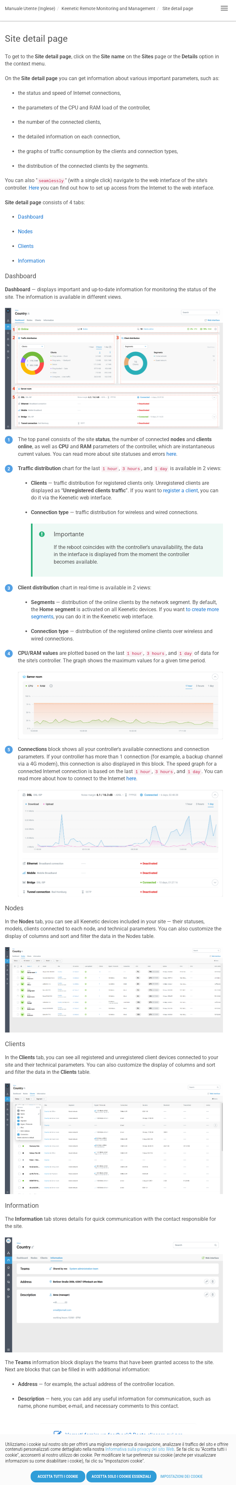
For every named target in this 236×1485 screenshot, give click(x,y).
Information (31, 261)
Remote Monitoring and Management (108, 8)
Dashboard (30, 217)
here (171, 454)
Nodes (25, 231)
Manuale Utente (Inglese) (30, 8)
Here (34, 188)
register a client (180, 490)
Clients (26, 246)
